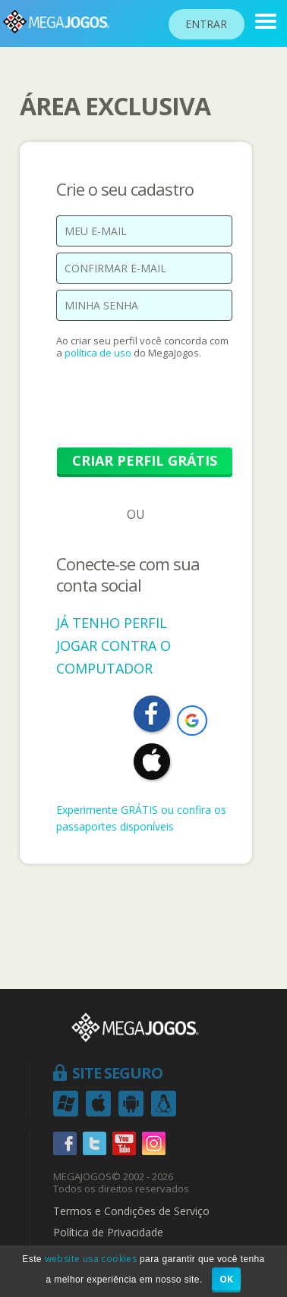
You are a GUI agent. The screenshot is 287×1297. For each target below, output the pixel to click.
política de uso (98, 353)
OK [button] (226, 1279)
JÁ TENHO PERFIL (111, 623)
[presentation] (171, 411)
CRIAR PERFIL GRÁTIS (144, 460)
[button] (192, 720)
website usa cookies (91, 1258)
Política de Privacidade (108, 1232)
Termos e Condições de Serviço (131, 1211)
